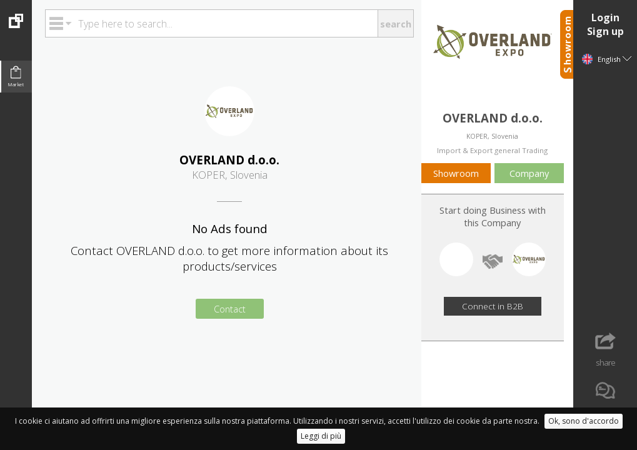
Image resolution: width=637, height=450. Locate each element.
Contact (230, 308)
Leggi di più (321, 436)
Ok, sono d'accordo (583, 421)
